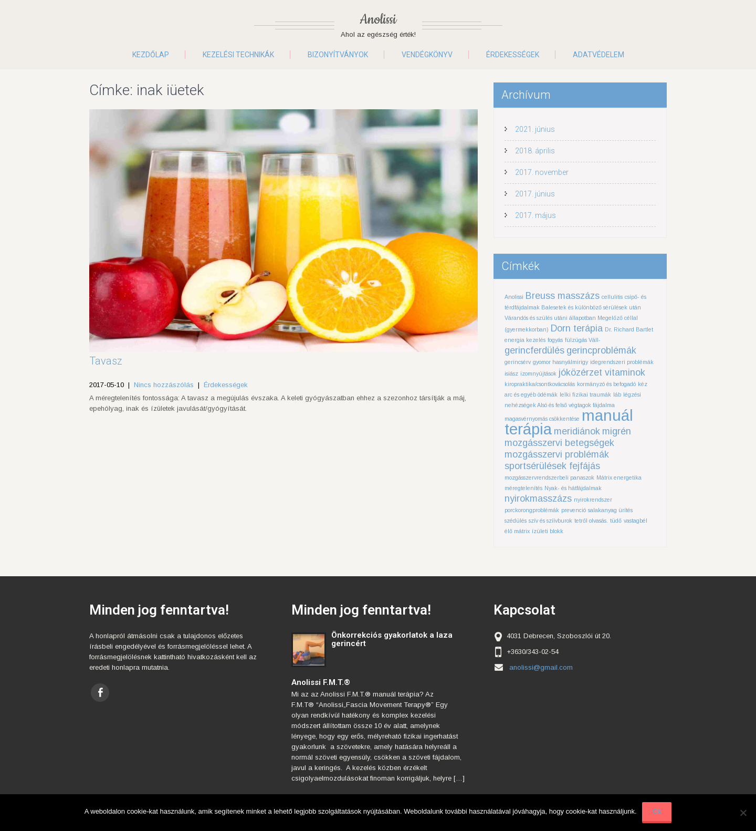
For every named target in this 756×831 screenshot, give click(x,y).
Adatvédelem (598, 54)
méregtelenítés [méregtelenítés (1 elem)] (523, 488)
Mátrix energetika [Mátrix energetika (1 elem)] (619, 477)
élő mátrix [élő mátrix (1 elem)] (517, 531)
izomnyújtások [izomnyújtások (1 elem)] (538, 373)
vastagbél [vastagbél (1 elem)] (635, 520)
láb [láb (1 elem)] (617, 394)
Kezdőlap (150, 54)
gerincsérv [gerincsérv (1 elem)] (518, 362)
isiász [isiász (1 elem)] (511, 373)
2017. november (542, 172)
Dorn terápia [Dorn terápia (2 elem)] (577, 328)
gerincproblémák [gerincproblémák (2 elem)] (601, 350)
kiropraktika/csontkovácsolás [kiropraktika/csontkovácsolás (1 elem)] (540, 384)
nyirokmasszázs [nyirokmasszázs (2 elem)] (538, 498)
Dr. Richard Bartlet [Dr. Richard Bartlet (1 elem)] (629, 329)
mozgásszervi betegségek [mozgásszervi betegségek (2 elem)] (559, 443)
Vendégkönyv (427, 54)
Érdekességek (512, 54)
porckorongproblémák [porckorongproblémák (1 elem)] (532, 510)
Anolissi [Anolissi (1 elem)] (514, 297)
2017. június (535, 194)
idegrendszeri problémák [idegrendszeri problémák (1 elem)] (622, 362)
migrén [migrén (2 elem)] (616, 431)
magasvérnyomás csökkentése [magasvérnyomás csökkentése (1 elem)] (542, 419)
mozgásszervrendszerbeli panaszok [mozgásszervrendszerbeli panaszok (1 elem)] (549, 477)
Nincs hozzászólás (164, 385)
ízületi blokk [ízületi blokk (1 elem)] (547, 531)
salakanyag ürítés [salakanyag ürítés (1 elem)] (610, 510)
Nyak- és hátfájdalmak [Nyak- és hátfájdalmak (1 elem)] (573, 488)
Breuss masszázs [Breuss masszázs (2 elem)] (563, 295)
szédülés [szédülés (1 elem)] (516, 520)
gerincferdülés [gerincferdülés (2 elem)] (534, 350)
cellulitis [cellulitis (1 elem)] (612, 297)
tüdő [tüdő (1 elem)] (616, 520)
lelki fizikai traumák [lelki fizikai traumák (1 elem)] (585, 394)
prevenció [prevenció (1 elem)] (573, 510)
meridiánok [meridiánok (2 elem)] (577, 431)
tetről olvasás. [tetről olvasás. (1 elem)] (591, 520)
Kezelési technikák (238, 54)
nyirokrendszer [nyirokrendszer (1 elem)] (593, 499)
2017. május (535, 215)
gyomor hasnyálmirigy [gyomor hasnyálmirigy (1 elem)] (560, 362)
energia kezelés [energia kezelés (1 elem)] (525, 340)
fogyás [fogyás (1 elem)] (555, 340)
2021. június (535, 129)
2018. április (535, 151)
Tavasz (105, 361)
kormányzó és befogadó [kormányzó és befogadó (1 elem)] (606, 384)
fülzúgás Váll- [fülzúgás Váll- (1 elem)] (583, 340)
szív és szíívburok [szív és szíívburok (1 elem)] (550, 520)
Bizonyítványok (338, 54)
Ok (657, 811)
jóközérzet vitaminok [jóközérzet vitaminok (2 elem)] (602, 372)
